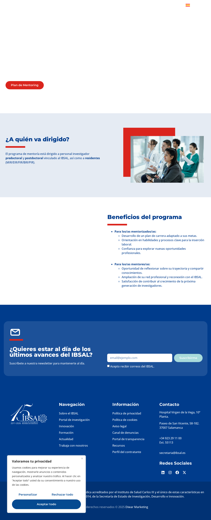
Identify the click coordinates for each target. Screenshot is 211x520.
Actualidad (66, 439)
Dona (174, 5)
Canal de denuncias (125, 433)
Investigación (86, 8)
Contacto (196, 16)
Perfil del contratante (126, 452)
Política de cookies (124, 420)
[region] (46, 484)
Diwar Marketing (136, 507)
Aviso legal (119, 426)
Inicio (55, 8)
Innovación (66, 426)
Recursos (118, 445)
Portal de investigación (74, 420)
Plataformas (151, 8)
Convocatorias (176, 16)
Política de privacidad (126, 413)
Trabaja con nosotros (73, 445)
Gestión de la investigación (117, 8)
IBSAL (68, 8)
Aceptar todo (46, 504)
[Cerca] (82, 458)
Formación (66, 433)
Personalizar (28, 494)
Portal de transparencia (128, 439)
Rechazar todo (62, 494)
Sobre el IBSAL (68, 413)
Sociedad (172, 8)
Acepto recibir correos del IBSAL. (132, 366)
